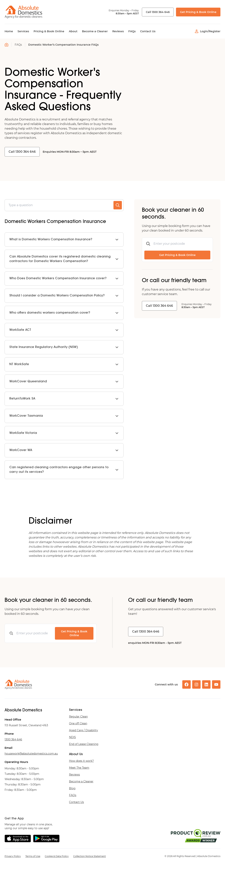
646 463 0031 (13, 739)
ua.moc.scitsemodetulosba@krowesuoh (31, 753)
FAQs (18, 44)
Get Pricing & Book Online (198, 12)
